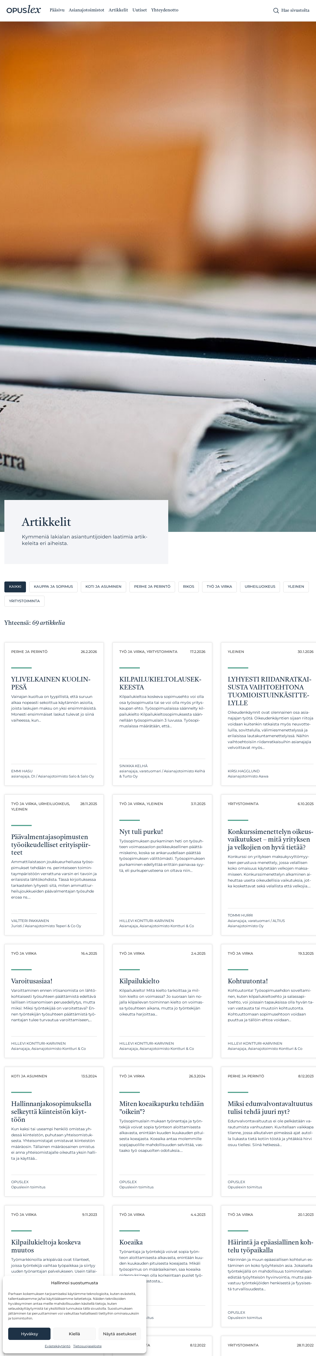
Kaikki (15, 586)
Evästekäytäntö (57, 1346)
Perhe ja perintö (152, 586)
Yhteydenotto (164, 10)
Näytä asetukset (119, 1333)
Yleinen (296, 586)
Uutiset (139, 10)
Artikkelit (118, 10)
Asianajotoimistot (86, 10)
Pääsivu (57, 10)
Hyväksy (29, 1333)
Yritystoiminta (24, 601)
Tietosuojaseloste (87, 1346)
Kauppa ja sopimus (53, 586)
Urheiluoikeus (260, 586)
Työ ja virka (219, 586)
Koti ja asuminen (103, 586)
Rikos (188, 586)
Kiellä (74, 1333)
